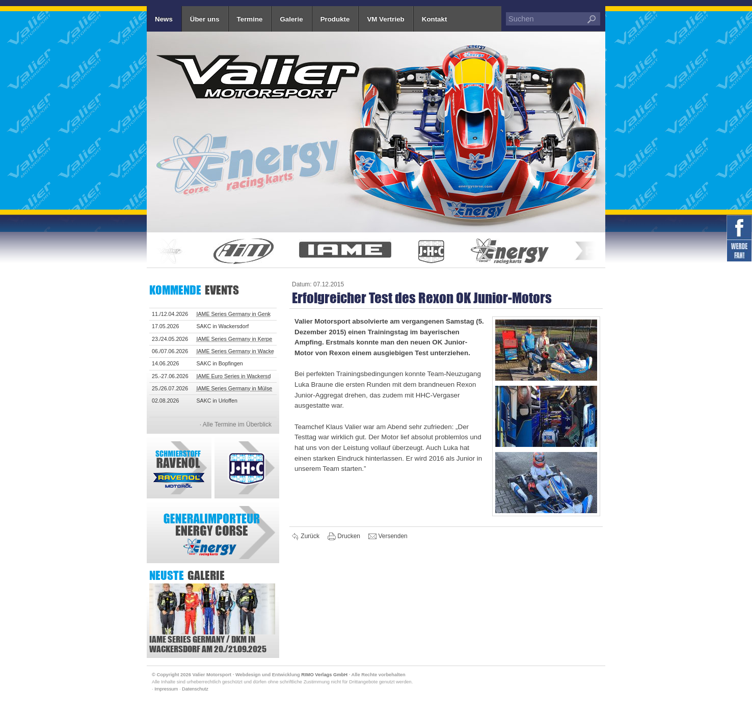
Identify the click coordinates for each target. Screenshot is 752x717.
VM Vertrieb (385, 19)
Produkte (335, 19)
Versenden (388, 537)
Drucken (345, 537)
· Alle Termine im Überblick (236, 424)
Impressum (166, 689)
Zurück (306, 537)
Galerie (291, 19)
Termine (250, 19)
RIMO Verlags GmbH (324, 674)
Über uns (205, 19)
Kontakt (434, 19)
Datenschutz (195, 689)
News (164, 19)
